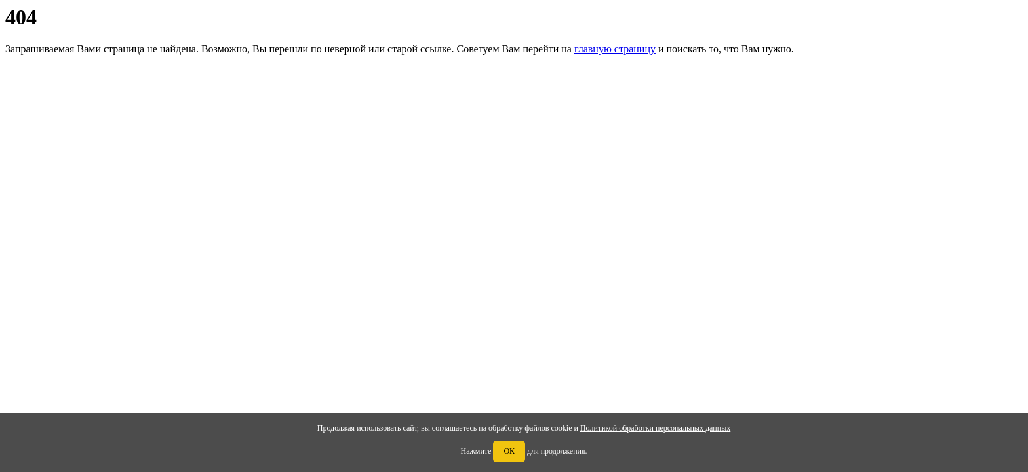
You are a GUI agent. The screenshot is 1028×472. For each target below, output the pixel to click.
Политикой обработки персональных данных (655, 428)
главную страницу (615, 48)
